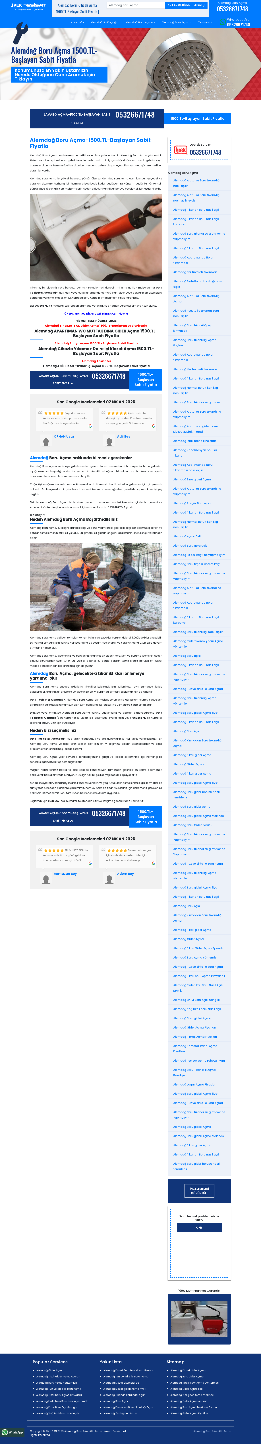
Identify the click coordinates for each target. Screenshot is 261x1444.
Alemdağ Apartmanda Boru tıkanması (193, 260)
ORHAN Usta (64, 436)
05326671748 (238, 24)
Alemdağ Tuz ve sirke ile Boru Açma (198, 689)
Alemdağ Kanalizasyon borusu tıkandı (195, 452)
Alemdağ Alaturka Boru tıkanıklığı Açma (196, 298)
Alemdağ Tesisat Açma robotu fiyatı (199, 1061)
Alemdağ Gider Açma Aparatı (188, 1401)
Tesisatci (204, 22)
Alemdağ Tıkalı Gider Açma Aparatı (198, 948)
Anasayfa (77, 22)
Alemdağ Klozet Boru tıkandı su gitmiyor (128, 1370)
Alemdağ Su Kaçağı (103, 22)
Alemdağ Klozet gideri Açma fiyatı (124, 1389)
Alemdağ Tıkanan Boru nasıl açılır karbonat (197, 221)
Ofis (199, 1227)
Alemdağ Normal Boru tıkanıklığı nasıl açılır (196, 390)
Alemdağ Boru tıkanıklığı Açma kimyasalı (194, 328)
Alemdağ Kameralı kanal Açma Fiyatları (195, 1048)
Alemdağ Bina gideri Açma (192, 479)
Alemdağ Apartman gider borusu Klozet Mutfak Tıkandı (196, 429)
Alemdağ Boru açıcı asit (190, 546)
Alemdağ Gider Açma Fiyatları (194, 1027)
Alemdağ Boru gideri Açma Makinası (199, 816)
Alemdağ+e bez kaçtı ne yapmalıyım (199, 555)
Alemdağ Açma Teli (187, 536)
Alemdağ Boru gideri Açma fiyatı (196, 713)
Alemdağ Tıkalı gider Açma (192, 755)
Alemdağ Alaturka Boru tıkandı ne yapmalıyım (197, 414)
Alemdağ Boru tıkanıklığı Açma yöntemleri (194, 700)
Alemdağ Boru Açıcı (186, 731)
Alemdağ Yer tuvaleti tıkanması (195, 272)
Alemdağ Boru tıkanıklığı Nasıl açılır (198, 632)
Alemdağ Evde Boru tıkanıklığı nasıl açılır (197, 284)
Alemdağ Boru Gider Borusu (192, 825)
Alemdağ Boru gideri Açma (192, 1018)
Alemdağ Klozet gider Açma (188, 1370)
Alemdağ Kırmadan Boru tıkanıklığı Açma (197, 743)
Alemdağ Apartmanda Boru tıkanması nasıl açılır (193, 467)
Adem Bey (125, 873)
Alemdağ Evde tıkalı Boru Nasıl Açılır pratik (198, 988)
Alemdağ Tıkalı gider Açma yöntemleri (194, 1382)
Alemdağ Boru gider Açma (191, 807)
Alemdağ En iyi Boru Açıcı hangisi (196, 1000)
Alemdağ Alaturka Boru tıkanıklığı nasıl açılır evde (196, 197)
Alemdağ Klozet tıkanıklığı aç (121, 1382)
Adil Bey (123, 436)
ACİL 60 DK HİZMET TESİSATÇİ (186, 5)
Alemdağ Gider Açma (188, 764)
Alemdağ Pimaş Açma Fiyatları (195, 1037)
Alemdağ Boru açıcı (187, 656)
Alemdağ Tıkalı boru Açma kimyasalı (199, 976)
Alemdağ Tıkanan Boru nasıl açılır (197, 210)
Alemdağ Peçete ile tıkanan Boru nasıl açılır (196, 313)
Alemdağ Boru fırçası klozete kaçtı (197, 564)
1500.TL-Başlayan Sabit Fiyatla (198, 118)
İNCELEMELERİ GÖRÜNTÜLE (199, 1191)
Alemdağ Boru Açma (139, 22)
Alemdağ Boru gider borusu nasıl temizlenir (196, 794)
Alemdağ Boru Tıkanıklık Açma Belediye (194, 1072)
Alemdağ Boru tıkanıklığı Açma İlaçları (194, 342)
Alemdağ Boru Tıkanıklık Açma (212, 1431)
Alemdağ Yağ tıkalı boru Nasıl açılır (198, 1009)
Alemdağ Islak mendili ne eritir (194, 441)
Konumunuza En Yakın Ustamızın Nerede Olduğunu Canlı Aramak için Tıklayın (55, 74)
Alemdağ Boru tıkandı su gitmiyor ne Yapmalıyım (199, 677)
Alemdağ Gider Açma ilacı (186, 1389)
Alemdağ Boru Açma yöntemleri (195, 957)
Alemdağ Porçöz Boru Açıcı (192, 503)
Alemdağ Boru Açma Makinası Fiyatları (194, 1407)
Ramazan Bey (65, 873)
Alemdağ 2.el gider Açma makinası (192, 1395)
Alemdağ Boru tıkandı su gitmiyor (197, 402)
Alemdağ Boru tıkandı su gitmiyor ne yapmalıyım (199, 236)
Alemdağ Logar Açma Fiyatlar (194, 1084)
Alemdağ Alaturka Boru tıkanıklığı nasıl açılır (196, 183)
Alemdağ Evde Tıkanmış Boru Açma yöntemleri (198, 643)
